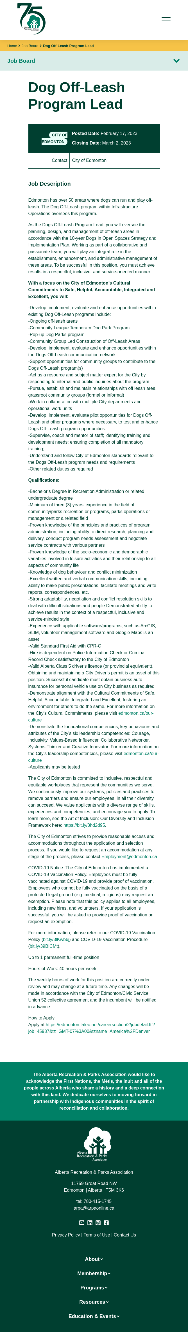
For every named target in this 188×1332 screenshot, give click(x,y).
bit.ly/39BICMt (44, 946)
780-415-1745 (98, 1201)
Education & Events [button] (94, 1316)
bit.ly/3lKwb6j (56, 939)
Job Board (30, 46)
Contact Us (125, 1235)
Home (12, 46)
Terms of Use (96, 1235)
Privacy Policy (66, 1235)
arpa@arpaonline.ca (94, 1208)
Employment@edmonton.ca (129, 856)
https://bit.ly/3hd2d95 (84, 825)
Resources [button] (93, 1302)
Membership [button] (93, 1273)
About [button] (94, 1259)
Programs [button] (93, 1288)
